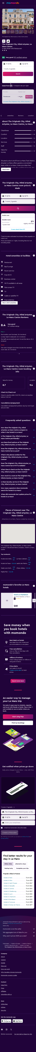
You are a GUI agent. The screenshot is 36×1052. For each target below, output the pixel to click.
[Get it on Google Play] (6, 1021)
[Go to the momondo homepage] (13, 3)
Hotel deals (6, 943)
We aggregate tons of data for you (19, 932)
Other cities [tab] (8, 864)
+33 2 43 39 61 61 (8, 55)
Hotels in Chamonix (10, 896)
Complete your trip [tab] (22, 868)
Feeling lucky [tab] (9, 868)
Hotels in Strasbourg (10, 891)
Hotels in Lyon (8, 894)
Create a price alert (15, 670)
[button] (3, 3)
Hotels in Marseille (9, 886)
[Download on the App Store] (17, 1021)
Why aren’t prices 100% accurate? (19, 936)
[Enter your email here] (19, 822)
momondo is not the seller (19, 929)
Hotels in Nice (8, 880)
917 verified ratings (20, 57)
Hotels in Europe (15, 943)
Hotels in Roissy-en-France (12, 905)
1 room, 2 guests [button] (9, 69)
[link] (18, 681)
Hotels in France (26, 943)
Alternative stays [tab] (20, 864)
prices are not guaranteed (15, 923)
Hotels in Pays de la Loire (11, 945)
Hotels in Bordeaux (9, 899)
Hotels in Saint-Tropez (10, 883)
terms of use (25, 836)
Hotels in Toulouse (9, 902)
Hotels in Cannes (9, 888)
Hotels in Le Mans (24, 945)
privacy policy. (5, 838)
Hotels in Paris (8, 877)
